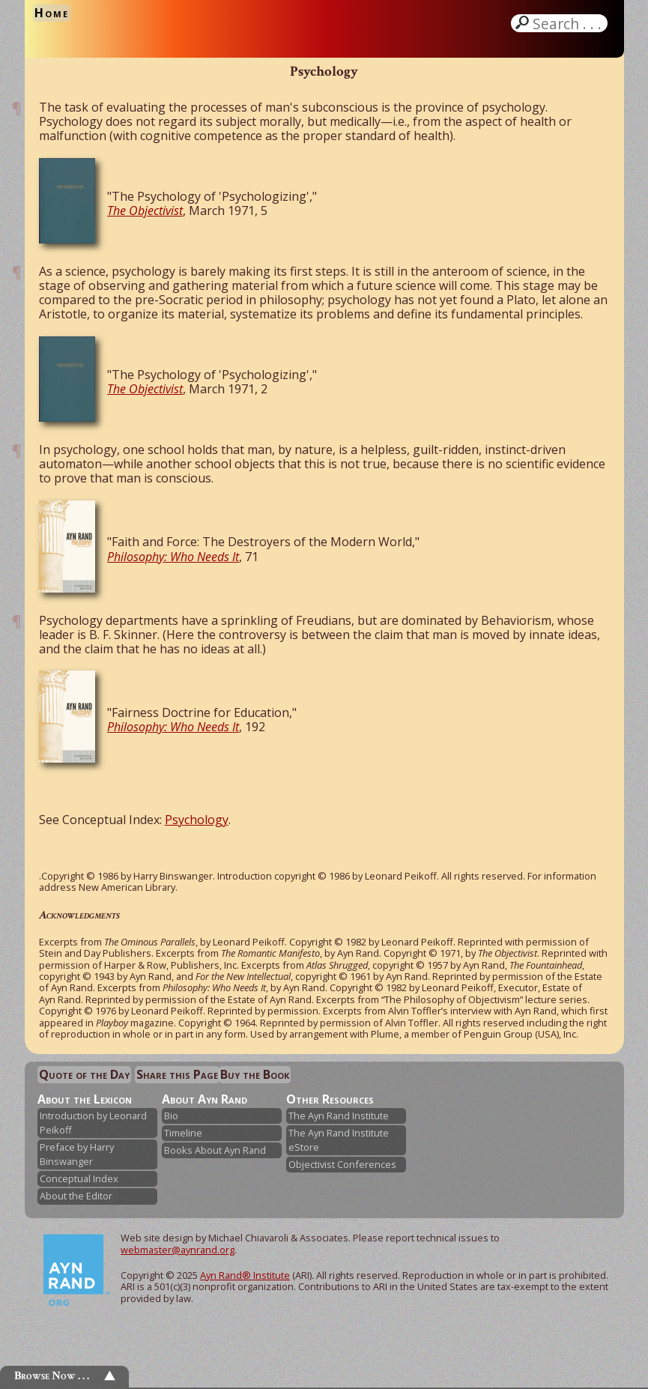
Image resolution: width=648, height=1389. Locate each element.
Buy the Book (254, 1074)
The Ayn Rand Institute (338, 1115)
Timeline (183, 1133)
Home (51, 12)
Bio (171, 1115)
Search (569, 23)
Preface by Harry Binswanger (77, 1154)
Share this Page (177, 1074)
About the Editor (76, 1195)
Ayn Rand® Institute (245, 1275)
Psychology (196, 819)
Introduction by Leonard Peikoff (93, 1123)
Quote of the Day (84, 1074)
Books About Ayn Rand (215, 1150)
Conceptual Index (79, 1178)
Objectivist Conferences (342, 1164)
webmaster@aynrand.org (177, 1249)
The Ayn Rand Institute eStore (338, 1140)
